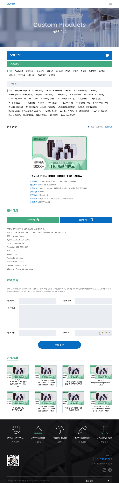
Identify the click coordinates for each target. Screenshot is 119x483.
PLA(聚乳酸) (82, 99)
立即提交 (59, 344)
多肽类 (75, 71)
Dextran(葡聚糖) (15, 115)
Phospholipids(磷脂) (22, 91)
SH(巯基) (68, 91)
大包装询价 (86, 219)
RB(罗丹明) (88, 95)
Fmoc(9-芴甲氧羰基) (99, 111)
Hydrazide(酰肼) (31, 107)
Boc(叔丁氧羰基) (82, 111)
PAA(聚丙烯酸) (14, 111)
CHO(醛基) (54, 115)
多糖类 (83, 71)
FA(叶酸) (39, 95)
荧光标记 (29, 71)
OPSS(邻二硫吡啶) (16, 107)
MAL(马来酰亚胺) (80, 91)
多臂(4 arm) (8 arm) (100, 103)
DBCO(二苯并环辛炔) (54, 91)
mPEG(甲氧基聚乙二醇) (17, 99)
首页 (92, 127)
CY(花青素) (99, 95)
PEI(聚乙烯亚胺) (51, 111)
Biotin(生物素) (37, 91)
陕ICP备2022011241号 (42, 478)
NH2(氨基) (49, 95)
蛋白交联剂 (42, 75)
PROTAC (21, 75)
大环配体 (59, 71)
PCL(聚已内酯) (95, 99)
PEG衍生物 (19, 71)
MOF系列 (31, 75)
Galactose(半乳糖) (67, 111)
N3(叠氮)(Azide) (15, 95)
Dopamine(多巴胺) (68, 115)
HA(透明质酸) (28, 115)
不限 (10, 71)
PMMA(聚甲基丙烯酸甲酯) (32, 111)
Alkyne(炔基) (52, 103)
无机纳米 (12, 75)
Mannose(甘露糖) (47, 99)
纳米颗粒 (102, 71)
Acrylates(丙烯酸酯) (47, 107)
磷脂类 (67, 71)
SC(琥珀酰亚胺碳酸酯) (66, 107)
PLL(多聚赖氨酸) (15, 103)
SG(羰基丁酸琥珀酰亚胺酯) (88, 107)
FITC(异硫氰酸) (75, 95)
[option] (59, 153)
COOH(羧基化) (61, 95)
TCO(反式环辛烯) (66, 103)
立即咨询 (33, 219)
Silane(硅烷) (33, 99)
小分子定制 (39, 71)
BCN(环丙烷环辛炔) (82, 103)
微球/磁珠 (92, 71)
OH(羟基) (93, 91)
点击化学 (49, 71)
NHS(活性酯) (28, 95)
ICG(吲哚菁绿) (41, 115)
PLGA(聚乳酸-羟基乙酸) (66, 99)
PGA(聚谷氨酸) (29, 103)
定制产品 (99, 127)
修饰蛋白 (52, 75)
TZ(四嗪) (41, 103)
